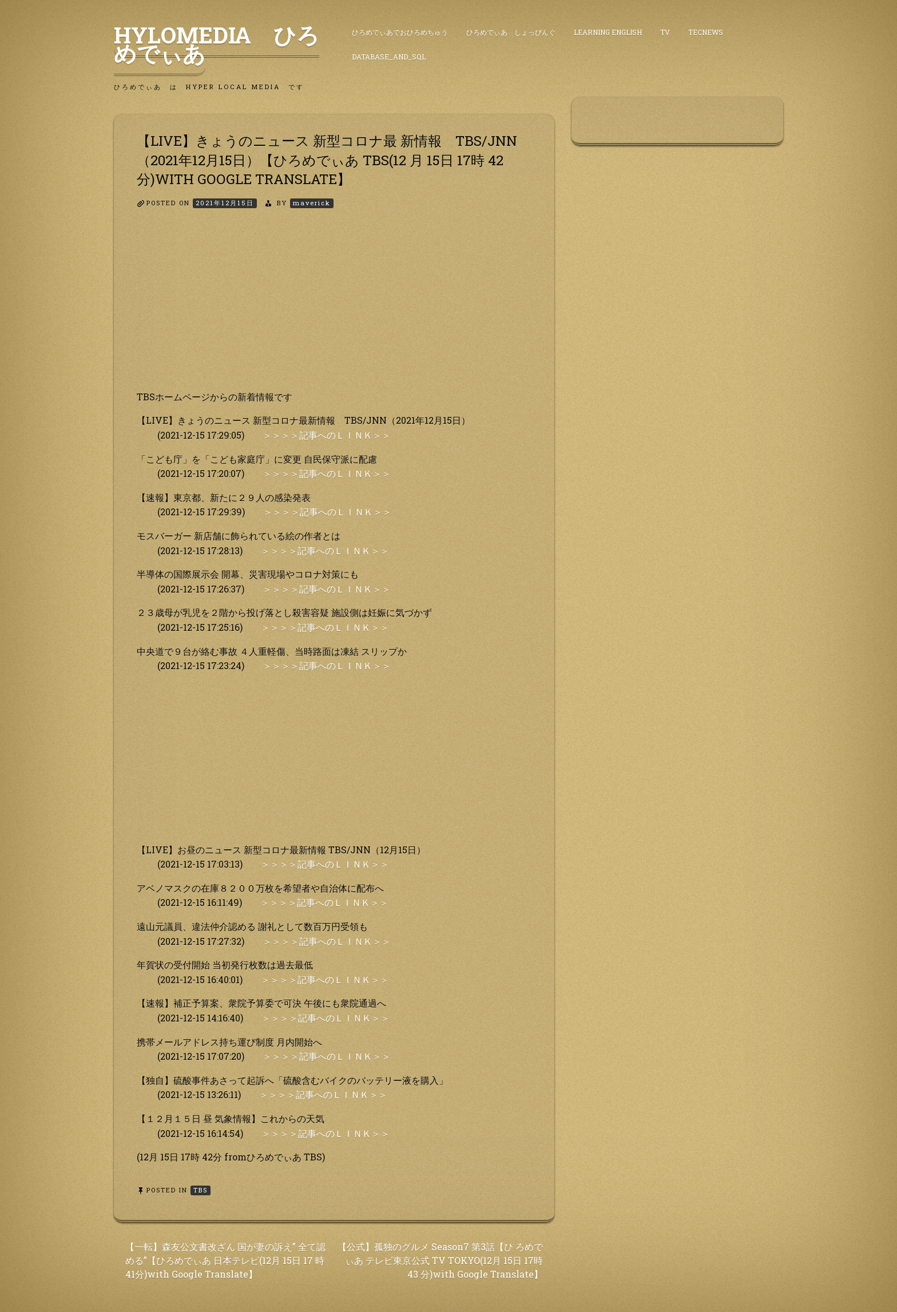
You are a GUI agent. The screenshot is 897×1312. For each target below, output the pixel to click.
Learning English (608, 32)
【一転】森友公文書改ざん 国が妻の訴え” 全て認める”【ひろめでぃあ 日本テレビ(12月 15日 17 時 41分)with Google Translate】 (225, 1260)
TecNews (705, 32)
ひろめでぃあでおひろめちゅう (400, 32)
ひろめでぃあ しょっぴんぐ (510, 32)
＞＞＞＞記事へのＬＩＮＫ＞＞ (327, 435)
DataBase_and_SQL (389, 56)
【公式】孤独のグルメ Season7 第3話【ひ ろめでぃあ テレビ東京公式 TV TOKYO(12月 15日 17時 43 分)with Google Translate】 (440, 1260)
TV (665, 32)
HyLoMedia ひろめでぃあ (216, 44)
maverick (312, 202)
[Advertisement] (334, 309)
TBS (200, 1190)
